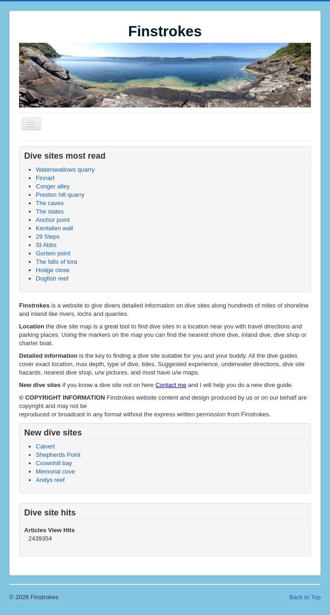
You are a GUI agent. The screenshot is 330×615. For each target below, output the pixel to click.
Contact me (170, 384)
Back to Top (305, 597)
